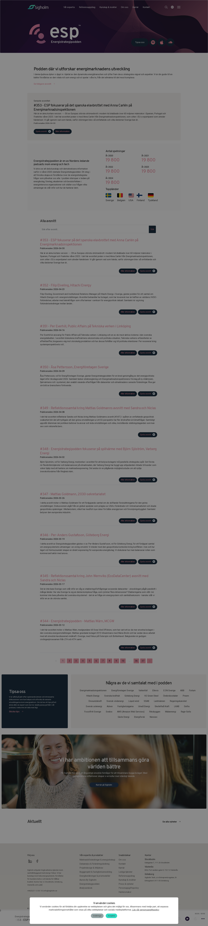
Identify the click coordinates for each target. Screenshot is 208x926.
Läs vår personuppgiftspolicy (145, 910)
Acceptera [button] (111, 916)
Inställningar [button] (97, 916)
